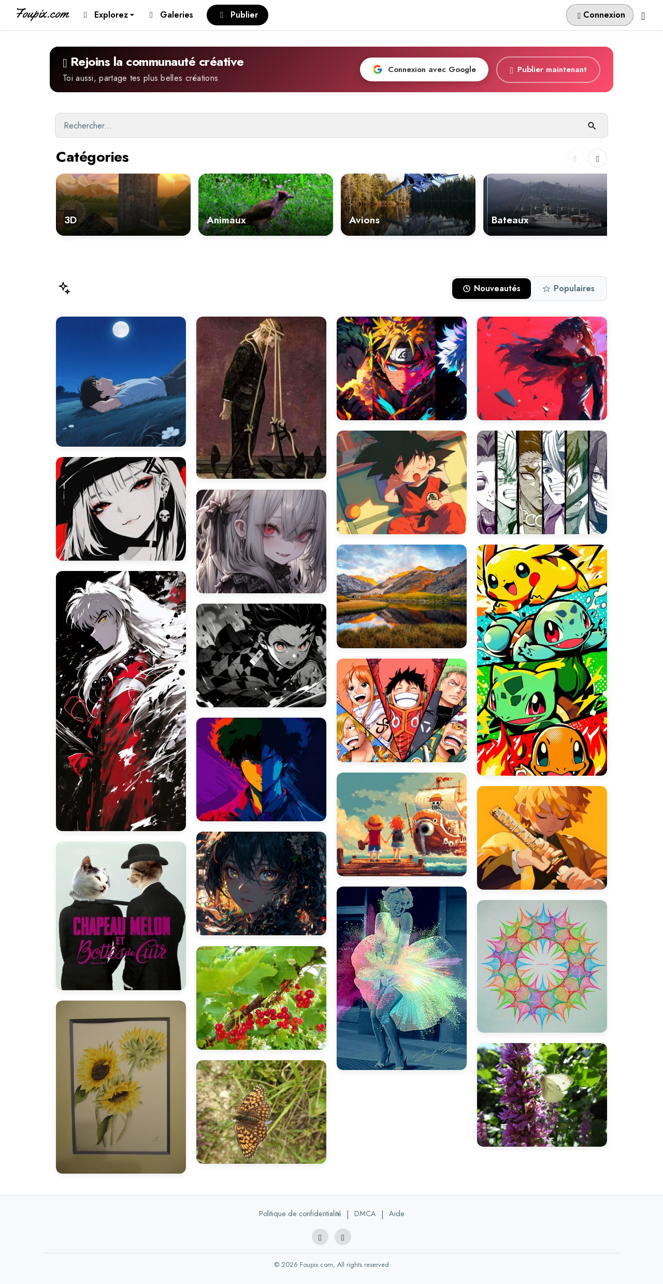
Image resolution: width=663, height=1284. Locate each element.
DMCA (365, 1213)
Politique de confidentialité (300, 1213)
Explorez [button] (106, 15)
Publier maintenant (548, 70)
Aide (397, 1213)
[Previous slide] (575, 158)
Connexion (601, 15)
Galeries (171, 15)
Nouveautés (492, 288)
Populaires (568, 288)
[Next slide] (597, 158)
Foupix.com (41, 13)
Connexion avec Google (424, 69)
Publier (239, 15)
